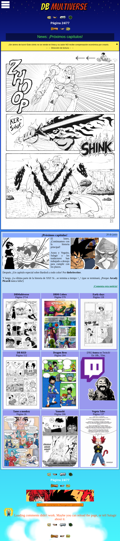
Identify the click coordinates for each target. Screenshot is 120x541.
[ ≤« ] (54, 17)
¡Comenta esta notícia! (105, 286)
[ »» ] (68, 29)
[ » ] (54, 29)
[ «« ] (49, 17)
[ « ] (63, 17)
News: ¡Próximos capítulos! (60, 36)
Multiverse (64, 7)
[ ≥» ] (62, 29)
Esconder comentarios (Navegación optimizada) (60, 505)
